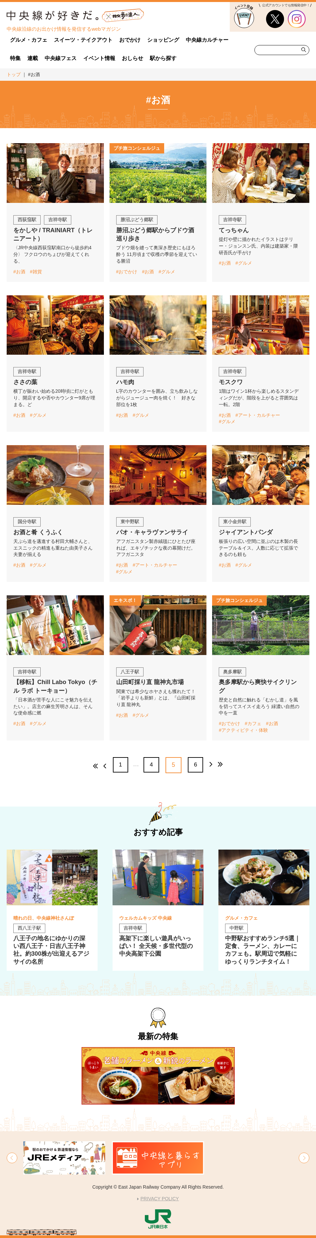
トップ (14, 74)
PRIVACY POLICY (160, 1198)
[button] (12, 1158)
